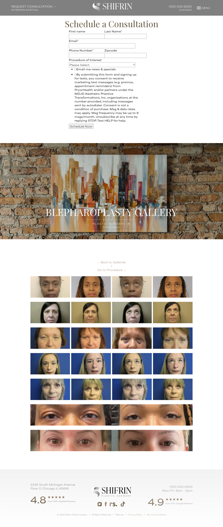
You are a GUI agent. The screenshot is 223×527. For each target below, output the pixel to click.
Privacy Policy (135, 521)
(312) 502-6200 (180, 6)
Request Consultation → (33, 6)
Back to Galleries (111, 262)
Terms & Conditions (156, 521)
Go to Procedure (111, 270)
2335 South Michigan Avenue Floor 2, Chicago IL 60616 (52, 487)
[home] (112, 8)
